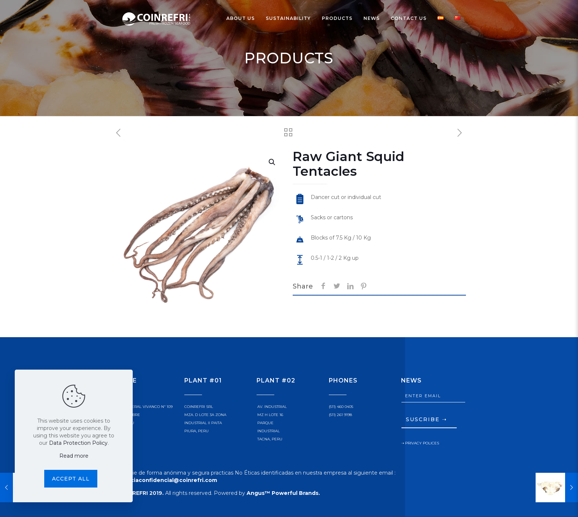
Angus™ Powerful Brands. (283, 493)
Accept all (71, 478)
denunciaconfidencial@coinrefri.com (164, 480)
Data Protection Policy (78, 443)
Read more (73, 456)
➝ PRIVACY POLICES (420, 443)
